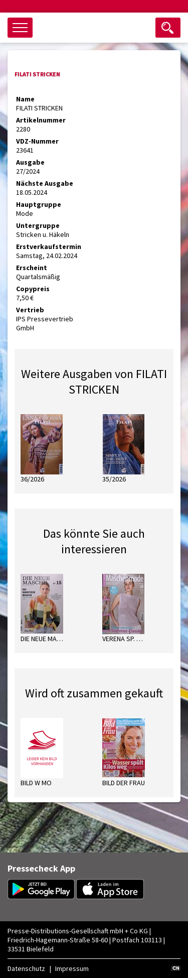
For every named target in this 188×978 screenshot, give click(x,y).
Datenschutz (26, 968)
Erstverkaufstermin (48, 246)
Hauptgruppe (38, 204)
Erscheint (31, 267)
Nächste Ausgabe (44, 183)
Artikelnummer (41, 120)
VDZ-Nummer (37, 141)
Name (25, 98)
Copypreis (33, 288)
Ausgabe (30, 162)
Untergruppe (38, 225)
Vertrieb (30, 309)
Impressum (72, 968)
